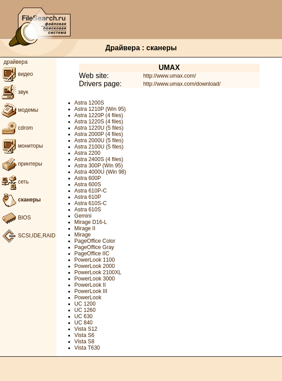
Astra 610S (88, 209)
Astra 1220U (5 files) (99, 128)
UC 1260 (85, 310)
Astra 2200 (88, 153)
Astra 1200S (89, 103)
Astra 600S (88, 184)
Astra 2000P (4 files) (99, 134)
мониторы (21, 146)
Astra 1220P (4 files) (99, 115)
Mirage (83, 235)
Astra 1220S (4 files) (99, 121)
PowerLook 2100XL (98, 272)
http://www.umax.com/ (169, 76)
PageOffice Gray (95, 247)
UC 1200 (85, 304)
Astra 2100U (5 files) (99, 147)
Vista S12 (86, 329)
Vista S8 (84, 341)
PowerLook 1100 (95, 260)
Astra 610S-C (91, 203)
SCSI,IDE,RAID (27, 235)
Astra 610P (88, 197)
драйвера (15, 62)
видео (16, 74)
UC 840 (84, 323)
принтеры (21, 164)
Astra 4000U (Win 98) (100, 172)
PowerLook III (91, 291)
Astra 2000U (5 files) (99, 140)
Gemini (83, 216)
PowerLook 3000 (95, 279)
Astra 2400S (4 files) (99, 159)
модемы (19, 110)
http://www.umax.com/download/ (181, 84)
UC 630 (84, 316)
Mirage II (85, 228)
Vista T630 (87, 348)
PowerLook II (90, 285)
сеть (14, 182)
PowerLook (88, 297)
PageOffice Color (95, 241)
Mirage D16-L (91, 222)
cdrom (16, 128)
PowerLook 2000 (95, 266)
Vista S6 (84, 335)
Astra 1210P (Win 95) (100, 109)
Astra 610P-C (91, 191)
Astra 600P (88, 178)
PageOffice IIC (92, 253)
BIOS (15, 218)
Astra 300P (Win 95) (99, 165)
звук (14, 92)
